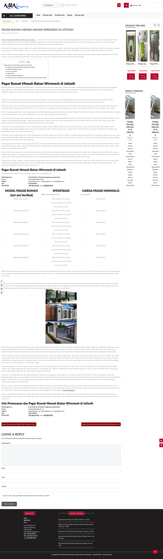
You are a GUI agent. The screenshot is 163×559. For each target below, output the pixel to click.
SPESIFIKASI (9, 73)
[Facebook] (1, 281)
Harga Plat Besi (96, 554)
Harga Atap (88, 554)
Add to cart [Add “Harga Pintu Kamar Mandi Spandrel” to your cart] (154, 76)
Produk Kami (47, 15)
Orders (69, 15)
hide (28, 61)
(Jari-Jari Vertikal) (11, 71)
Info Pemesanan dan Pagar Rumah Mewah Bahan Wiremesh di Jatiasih (26, 77)
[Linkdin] (1, 292)
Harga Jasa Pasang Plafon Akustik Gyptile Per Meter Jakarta (75, 524)
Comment (6, 443)
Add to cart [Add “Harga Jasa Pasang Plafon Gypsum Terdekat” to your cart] (131, 76)
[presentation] (155, 25)
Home (38, 15)
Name (4, 468)
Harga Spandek (107, 554)
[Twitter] (1, 285)
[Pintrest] (1, 289)
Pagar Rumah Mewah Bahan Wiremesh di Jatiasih (17, 65)
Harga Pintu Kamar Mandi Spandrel (154, 64)
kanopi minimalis (69, 390)
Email (4, 477)
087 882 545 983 (32, 536)
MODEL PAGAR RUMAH (13, 69)
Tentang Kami (60, 15)
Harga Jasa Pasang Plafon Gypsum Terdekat (131, 64)
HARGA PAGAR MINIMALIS (14, 75)
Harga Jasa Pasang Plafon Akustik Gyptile (70, 531)
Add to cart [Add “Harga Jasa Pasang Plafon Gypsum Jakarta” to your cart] (143, 76)
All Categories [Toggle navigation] (14, 16)
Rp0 (140, 5)
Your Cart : (135, 5)
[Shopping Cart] (161, 445)
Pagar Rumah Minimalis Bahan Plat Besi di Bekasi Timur (101, 424)
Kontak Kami (79, 15)
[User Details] (161, 440)
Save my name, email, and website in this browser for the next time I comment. (26, 495)
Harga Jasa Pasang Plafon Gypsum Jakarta (142, 64)
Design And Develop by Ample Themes (73, 554)
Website (4, 486)
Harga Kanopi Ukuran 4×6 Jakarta (130, 126)
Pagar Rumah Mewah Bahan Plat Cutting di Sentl (18, 424)
